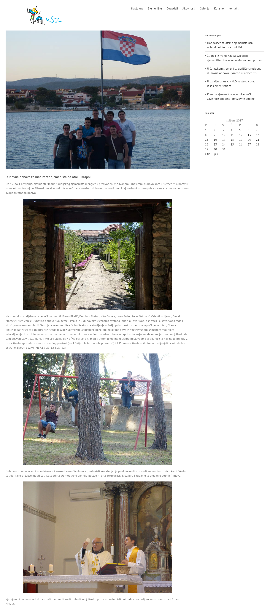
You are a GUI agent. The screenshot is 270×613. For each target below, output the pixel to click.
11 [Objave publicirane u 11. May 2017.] (232, 135)
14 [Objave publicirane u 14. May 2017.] (257, 135)
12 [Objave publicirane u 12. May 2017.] (240, 135)
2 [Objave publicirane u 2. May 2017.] (214, 130)
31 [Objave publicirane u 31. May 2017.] (223, 149)
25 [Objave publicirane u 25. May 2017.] (232, 144)
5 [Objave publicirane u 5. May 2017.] (240, 130)
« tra (207, 154)
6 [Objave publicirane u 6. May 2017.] (248, 130)
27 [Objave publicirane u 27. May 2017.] (249, 144)
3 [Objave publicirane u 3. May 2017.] (223, 130)
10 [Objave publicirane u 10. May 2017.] (223, 135)
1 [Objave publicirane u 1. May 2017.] (206, 130)
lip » (215, 154)
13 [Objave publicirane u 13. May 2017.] (249, 135)
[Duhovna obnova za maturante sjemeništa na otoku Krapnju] (98, 100)
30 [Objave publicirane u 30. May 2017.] (215, 149)
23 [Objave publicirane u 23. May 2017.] (215, 144)
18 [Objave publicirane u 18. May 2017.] (232, 139)
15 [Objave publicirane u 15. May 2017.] (206, 139)
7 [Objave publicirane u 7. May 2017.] (257, 130)
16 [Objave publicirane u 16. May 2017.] (215, 139)
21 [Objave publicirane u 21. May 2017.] (257, 139)
